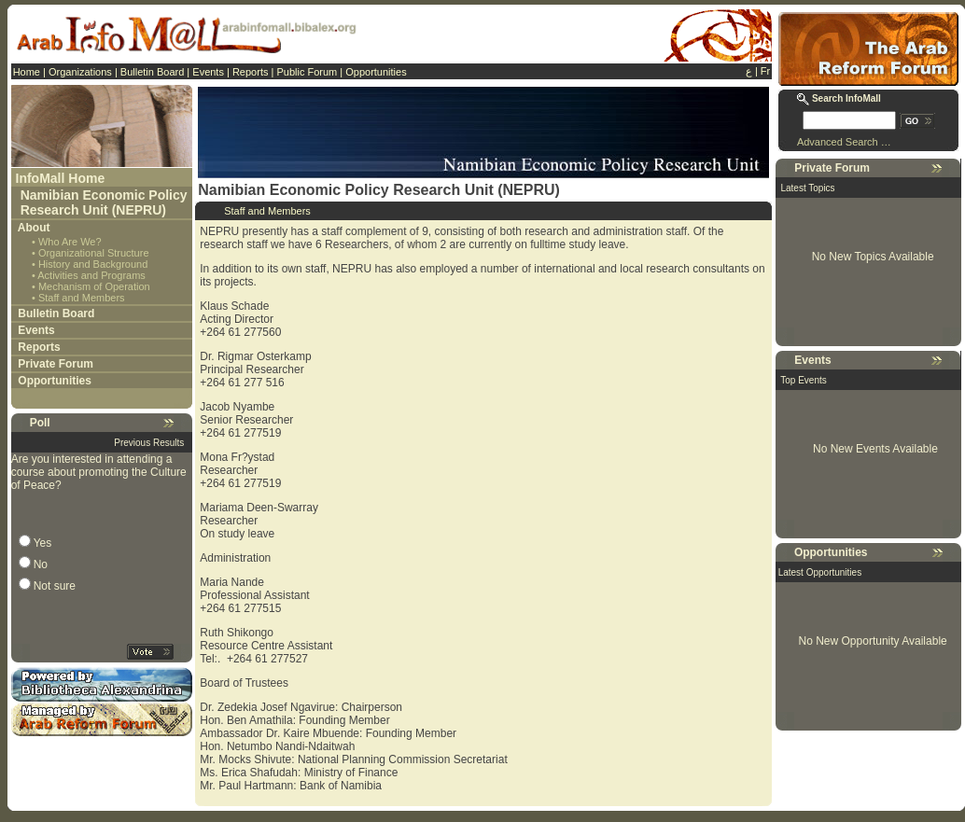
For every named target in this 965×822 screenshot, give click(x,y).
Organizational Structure (93, 252)
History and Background (92, 264)
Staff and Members (81, 297)
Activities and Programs (91, 275)
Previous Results (149, 443)
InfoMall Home (60, 178)
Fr (765, 71)
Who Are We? (70, 241)
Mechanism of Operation (94, 286)
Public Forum (306, 71)
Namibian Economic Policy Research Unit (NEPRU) (104, 202)
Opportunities (375, 71)
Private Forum (55, 363)
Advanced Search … (844, 141)
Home (26, 71)
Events (208, 71)
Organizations (80, 71)
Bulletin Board (152, 71)
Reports (250, 71)
